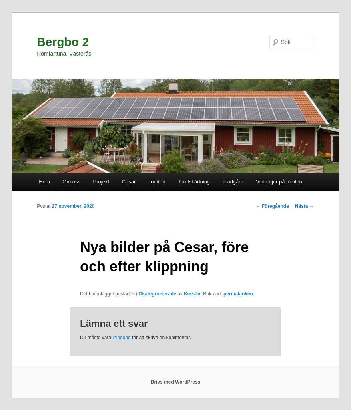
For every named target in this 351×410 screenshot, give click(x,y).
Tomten (157, 182)
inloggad (121, 337)
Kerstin (192, 294)
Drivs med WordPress (176, 382)
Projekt (101, 182)
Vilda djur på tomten (279, 182)
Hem (44, 182)
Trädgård (233, 182)
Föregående (272, 206)
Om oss (71, 182)
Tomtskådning (194, 182)
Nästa (304, 206)
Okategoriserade (157, 294)
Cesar (129, 182)
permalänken (238, 294)
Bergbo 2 (63, 41)
